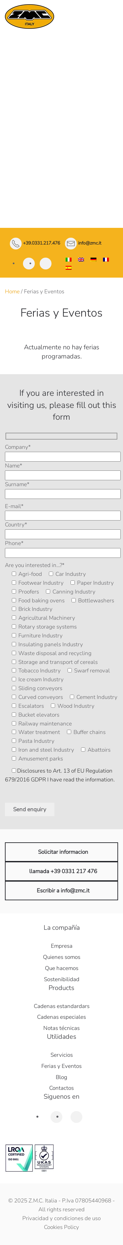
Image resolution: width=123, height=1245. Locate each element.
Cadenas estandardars (62, 1006)
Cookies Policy (61, 1227)
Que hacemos (61, 968)
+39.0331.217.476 (41, 243)
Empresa (61, 946)
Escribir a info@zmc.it (63, 890)
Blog (61, 1077)
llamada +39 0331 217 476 (63, 871)
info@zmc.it (89, 243)
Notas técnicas (61, 1028)
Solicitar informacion (63, 852)
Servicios (62, 1055)
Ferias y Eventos (61, 1066)
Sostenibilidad (61, 979)
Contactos (61, 1088)
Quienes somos (61, 957)
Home (12, 291)
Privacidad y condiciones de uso (61, 1218)
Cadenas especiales (61, 1017)
